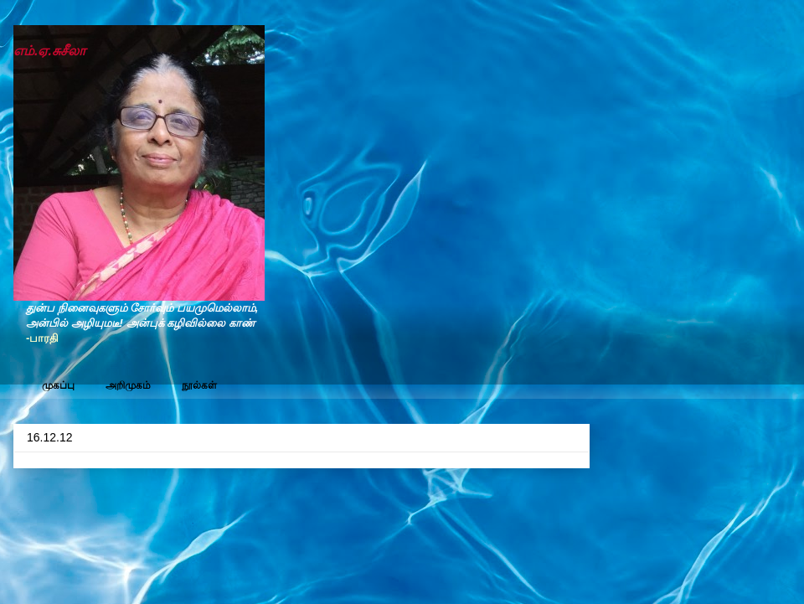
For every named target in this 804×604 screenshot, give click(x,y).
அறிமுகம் (128, 385)
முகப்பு (58, 385)
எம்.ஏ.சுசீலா (49, 51)
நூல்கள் (199, 385)
